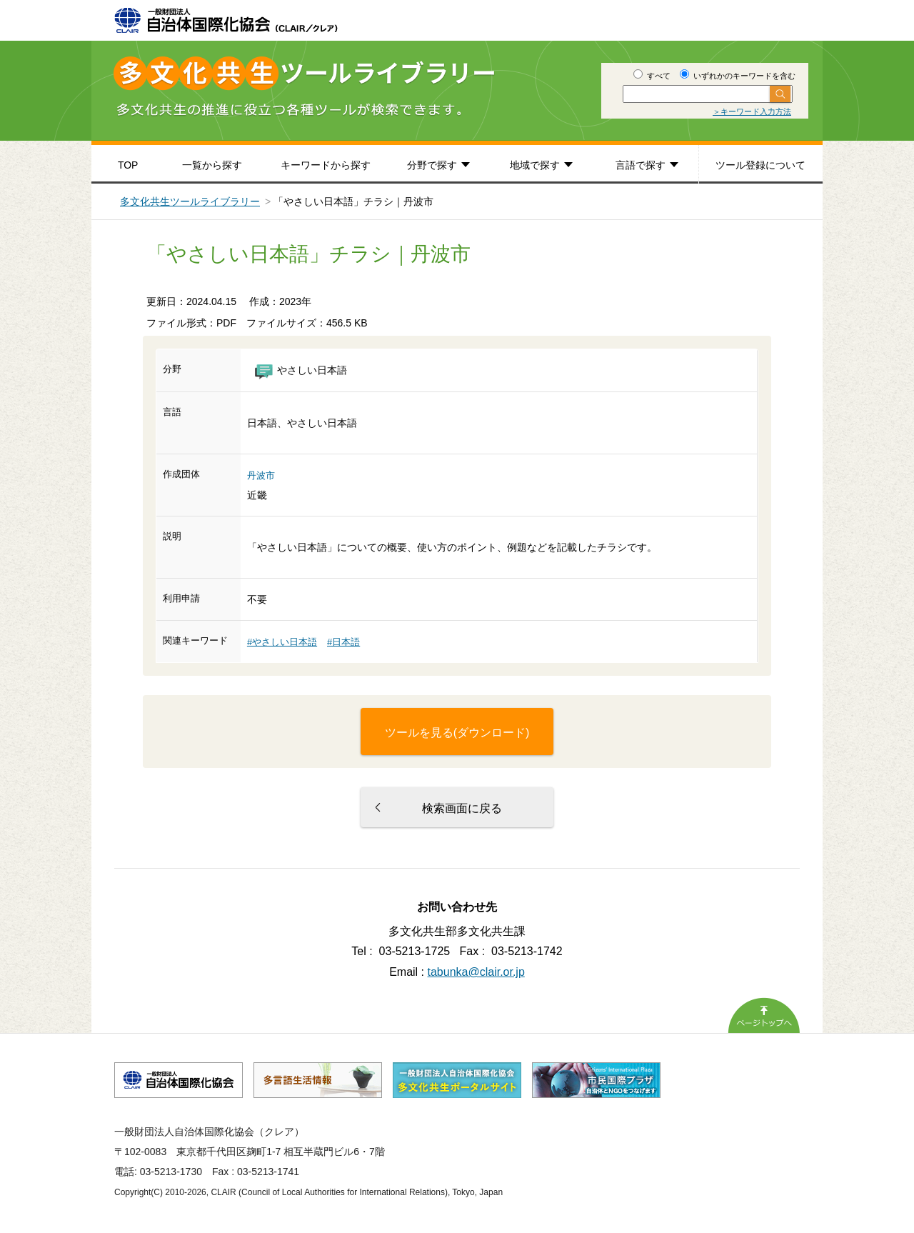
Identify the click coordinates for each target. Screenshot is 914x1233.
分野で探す (432, 165)
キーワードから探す (326, 165)
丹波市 (261, 475)
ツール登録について (760, 165)
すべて (652, 75)
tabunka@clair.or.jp (476, 972)
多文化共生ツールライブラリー (190, 201)
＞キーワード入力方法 (752, 111)
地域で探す (535, 165)
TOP (128, 165)
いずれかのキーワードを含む (737, 75)
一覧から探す (212, 165)
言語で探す (641, 165)
